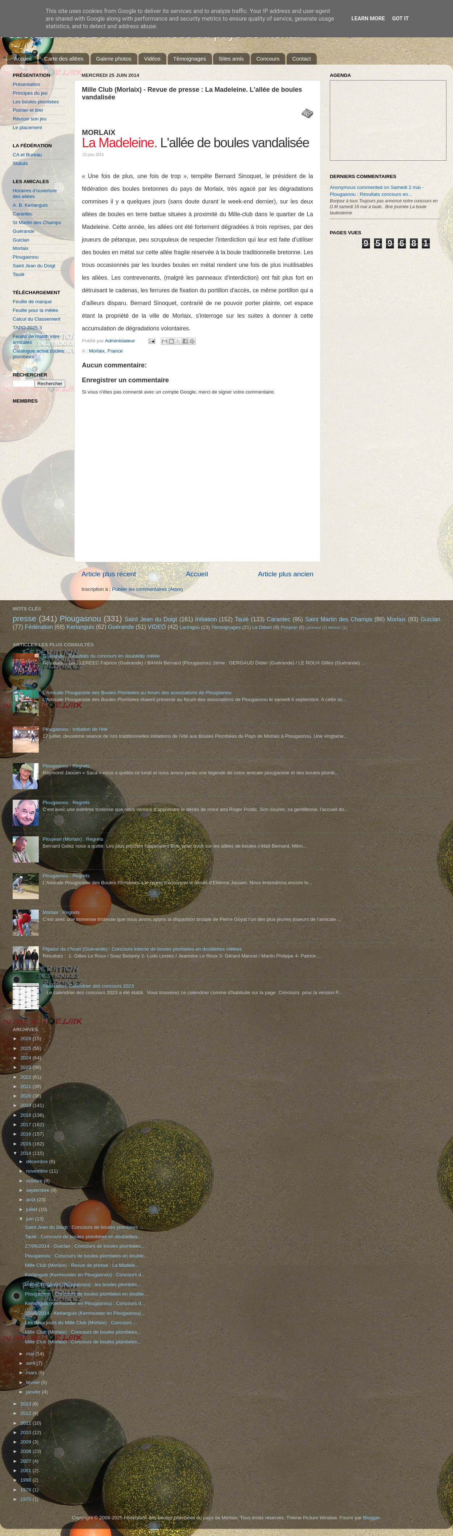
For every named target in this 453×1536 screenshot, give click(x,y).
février (33, 1382)
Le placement (27, 127)
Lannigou (190, 627)
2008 (26, 1451)
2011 (26, 1423)
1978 (26, 1489)
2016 (26, 1134)
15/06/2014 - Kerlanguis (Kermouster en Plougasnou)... (85, 1313)
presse (24, 618)
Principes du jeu (30, 93)
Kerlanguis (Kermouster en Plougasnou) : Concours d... (85, 1274)
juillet (32, 1209)
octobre (35, 1180)
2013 (26, 1404)
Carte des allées (63, 58)
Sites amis (231, 58)
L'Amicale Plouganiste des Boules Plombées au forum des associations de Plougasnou (136, 692)
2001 (26, 1470)
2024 (26, 1058)
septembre (38, 1190)
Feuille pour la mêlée (35, 310)
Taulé (18, 274)
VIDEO (157, 626)
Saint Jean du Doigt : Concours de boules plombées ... (84, 1227)
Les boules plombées (36, 101)
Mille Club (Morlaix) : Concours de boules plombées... (83, 1332)
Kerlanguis (80, 626)
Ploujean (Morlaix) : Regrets (72, 839)
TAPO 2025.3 (27, 327)
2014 (26, 1153)
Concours (267, 58)
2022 (26, 1077)
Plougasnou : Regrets (66, 766)
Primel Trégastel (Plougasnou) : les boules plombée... (83, 1284)
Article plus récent (109, 574)
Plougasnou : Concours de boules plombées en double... (86, 1256)
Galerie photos (114, 58)
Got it (400, 18)
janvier (34, 1392)
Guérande (23, 231)
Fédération (39, 626)
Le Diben (262, 627)
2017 (26, 1124)
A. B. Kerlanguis (30, 205)
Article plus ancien (285, 574)
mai (31, 1353)
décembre (37, 1161)
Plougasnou (25, 257)
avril (31, 1363)
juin (30, 1219)
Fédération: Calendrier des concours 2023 (88, 986)
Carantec (23, 214)
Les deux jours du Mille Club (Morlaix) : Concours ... (81, 1322)
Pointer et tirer (28, 110)
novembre (37, 1171)
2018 (26, 1115)
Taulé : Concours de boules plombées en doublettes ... (84, 1236)
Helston (334, 627)
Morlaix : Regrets (60, 912)
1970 (26, 1499)
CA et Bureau (27, 154)
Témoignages (189, 58)
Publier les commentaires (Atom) (147, 589)
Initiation (206, 619)
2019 (26, 1105)
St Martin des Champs (37, 222)
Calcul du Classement (36, 319)
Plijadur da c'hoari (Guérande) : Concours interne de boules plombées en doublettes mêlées (142, 949)
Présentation (26, 84)
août (31, 1199)
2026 (26, 1038)
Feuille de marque (32, 301)
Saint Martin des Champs (339, 619)
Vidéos (152, 58)
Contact (301, 58)
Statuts (20, 163)
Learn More (368, 18)
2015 (26, 1143)
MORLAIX (98, 132)
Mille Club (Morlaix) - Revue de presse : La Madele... (82, 1265)
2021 (26, 1086)
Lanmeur (313, 627)
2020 (26, 1096)
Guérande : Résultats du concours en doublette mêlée (100, 656)
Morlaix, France (106, 351)
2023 (26, 1067)
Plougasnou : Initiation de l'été (75, 729)
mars (32, 1372)
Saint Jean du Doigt (34, 265)
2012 (26, 1413)
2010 (26, 1432)
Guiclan (21, 240)
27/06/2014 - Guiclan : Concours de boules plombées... (85, 1246)
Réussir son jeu (29, 119)
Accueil (23, 58)
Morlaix (21, 248)
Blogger (371, 1517)
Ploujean (289, 627)
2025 (26, 1048)
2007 (26, 1461)
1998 (26, 1480)
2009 (26, 1442)
